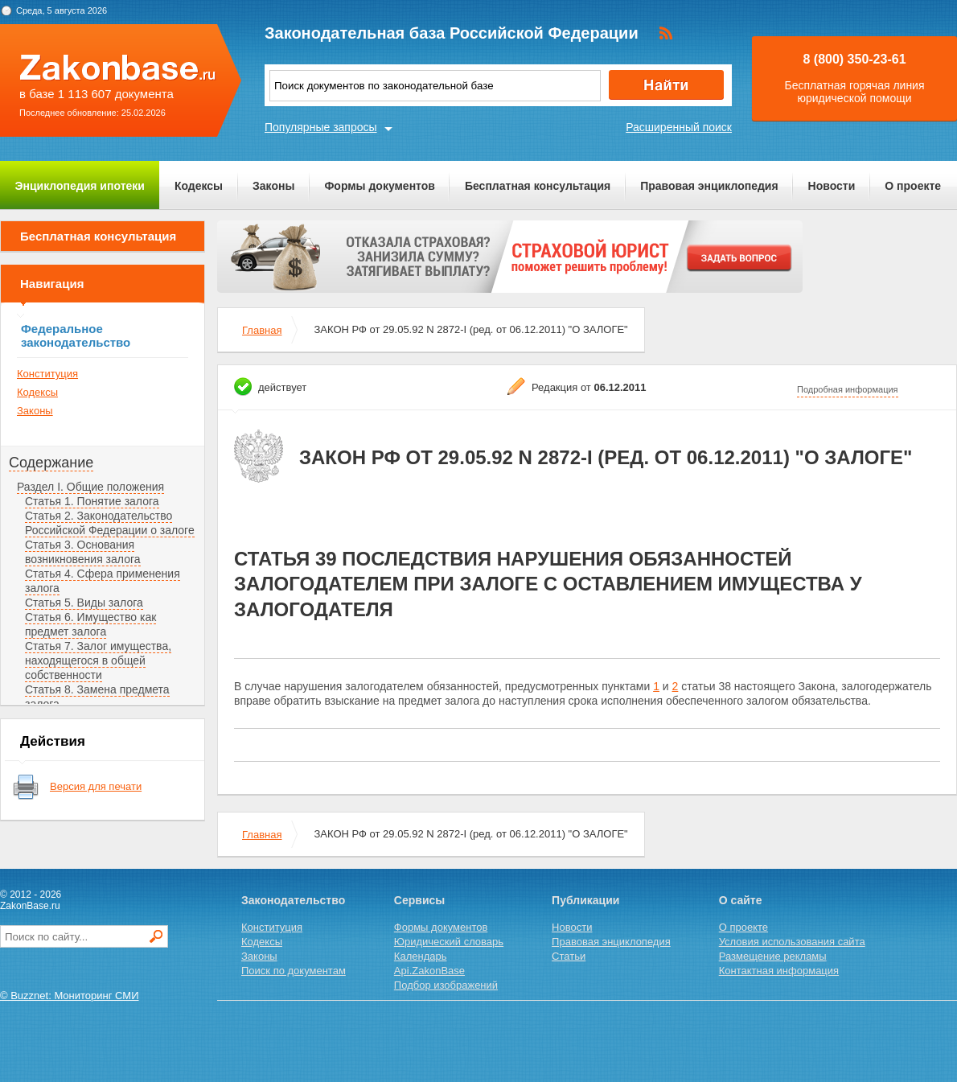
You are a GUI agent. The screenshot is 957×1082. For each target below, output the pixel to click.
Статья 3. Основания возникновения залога (83, 552)
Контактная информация (779, 971)
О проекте (913, 185)
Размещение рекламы (773, 956)
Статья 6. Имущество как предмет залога (90, 624)
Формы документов (379, 185)
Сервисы (419, 900)
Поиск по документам (293, 971)
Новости (832, 185)
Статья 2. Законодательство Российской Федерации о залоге (110, 523)
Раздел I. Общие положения (90, 486)
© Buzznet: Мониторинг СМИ (69, 995)
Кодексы (199, 185)
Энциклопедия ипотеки (80, 185)
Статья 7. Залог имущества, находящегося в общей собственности (98, 660)
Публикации (585, 900)
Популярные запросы (321, 127)
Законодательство (293, 900)
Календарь (420, 956)
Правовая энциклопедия (709, 185)
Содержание (51, 463)
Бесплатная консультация (537, 185)
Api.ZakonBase (429, 971)
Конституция (47, 374)
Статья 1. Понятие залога (92, 501)
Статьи (568, 956)
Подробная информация (847, 389)
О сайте (740, 900)
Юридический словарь (448, 942)
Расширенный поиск (679, 127)
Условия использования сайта (792, 942)
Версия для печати (96, 786)
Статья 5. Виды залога (84, 602)
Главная (261, 330)
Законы (273, 185)
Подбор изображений (446, 985)
